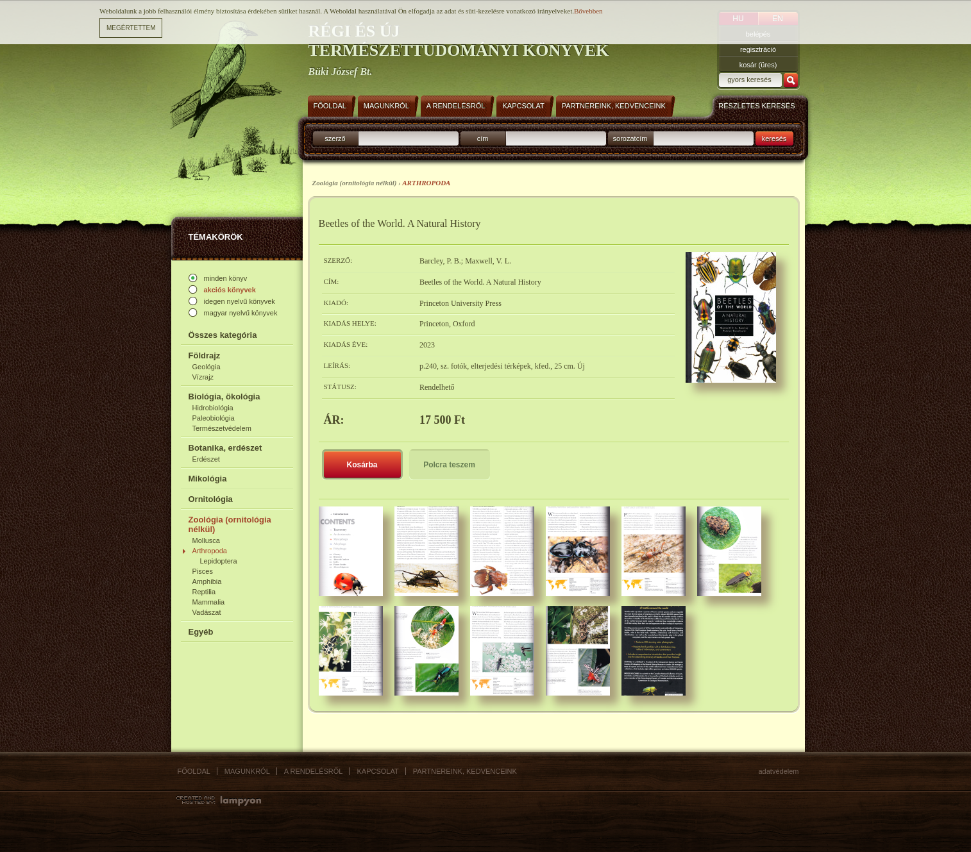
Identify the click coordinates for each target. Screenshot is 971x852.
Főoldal (194, 771)
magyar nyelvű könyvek (241, 313)
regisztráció (758, 49)
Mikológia (208, 478)
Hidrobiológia (212, 408)
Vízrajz (203, 377)
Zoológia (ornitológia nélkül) (230, 524)
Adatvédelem (779, 771)
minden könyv (226, 278)
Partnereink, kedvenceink (465, 771)
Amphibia (207, 581)
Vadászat (206, 612)
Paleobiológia (213, 418)
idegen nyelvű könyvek (239, 301)
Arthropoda (209, 551)
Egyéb (201, 632)
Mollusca (206, 540)
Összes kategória (223, 335)
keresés (774, 138)
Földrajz (205, 355)
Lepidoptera (218, 561)
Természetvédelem (221, 428)
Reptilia (204, 592)
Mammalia (208, 602)
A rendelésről (313, 771)
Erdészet (206, 459)
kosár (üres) (758, 65)
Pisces (202, 571)
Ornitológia (211, 499)
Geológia (206, 367)
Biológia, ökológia (224, 396)
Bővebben (588, 11)
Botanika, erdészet (225, 448)
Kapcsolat (377, 771)
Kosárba (361, 464)
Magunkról (247, 771)
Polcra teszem (449, 464)
